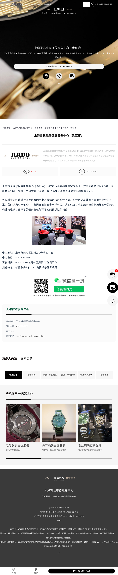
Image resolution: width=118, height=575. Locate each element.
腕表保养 (38, 4)
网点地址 (108, 4)
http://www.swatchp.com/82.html (30, 336)
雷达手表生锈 (86, 375)
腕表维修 (29, 4)
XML (59, 520)
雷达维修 (13, 375)
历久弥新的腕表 (13, 450)
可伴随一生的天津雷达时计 (54, 450)
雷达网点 (32, 375)
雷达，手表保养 (68, 375)
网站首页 (20, 4)
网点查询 (39, 128)
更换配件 (47, 4)
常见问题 (99, 4)
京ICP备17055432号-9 (68, 512)
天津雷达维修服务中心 (22, 128)
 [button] (10, 425)
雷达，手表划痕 (50, 375)
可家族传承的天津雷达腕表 (90, 450)
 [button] (107, 425)
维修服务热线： (59, 66)
